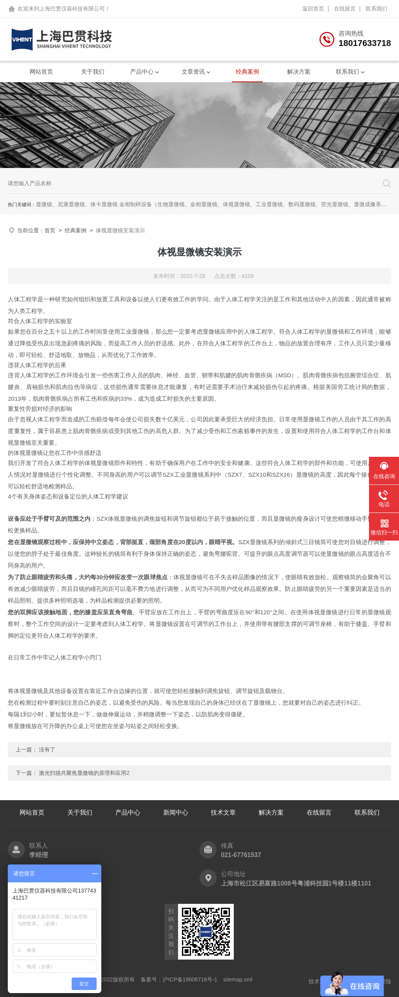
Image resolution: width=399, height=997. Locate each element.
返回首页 (313, 8)
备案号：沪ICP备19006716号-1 (179, 979)
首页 (49, 230)
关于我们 (92, 71)
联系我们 (376, 8)
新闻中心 (175, 812)
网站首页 (41, 71)
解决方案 (299, 71)
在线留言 (345, 8)
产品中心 (142, 71)
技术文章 (223, 812)
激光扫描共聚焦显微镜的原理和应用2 (84, 773)
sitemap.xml (237, 979)
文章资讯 (193, 71)
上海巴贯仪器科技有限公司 (72, 8)
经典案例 (247, 71)
